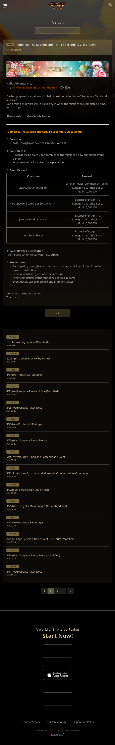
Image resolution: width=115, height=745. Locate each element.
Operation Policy (84, 722)
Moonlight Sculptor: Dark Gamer (57, 5)
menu (5, 6)
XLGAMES (57, 735)
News (57, 22)
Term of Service (31, 722)
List (57, 312)
